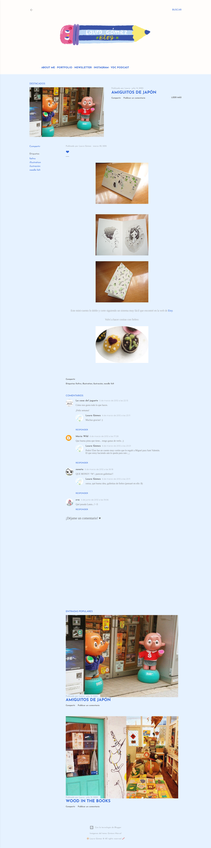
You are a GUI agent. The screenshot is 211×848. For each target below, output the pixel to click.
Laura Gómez (93, 415)
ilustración (35, 166)
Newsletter (83, 67)
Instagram (101, 67)
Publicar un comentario (134, 98)
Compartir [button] (116, 98)
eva (78, 500)
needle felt (35, 170)
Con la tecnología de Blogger (105, 827)
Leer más (176, 98)
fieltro (33, 158)
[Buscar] (176, 10)
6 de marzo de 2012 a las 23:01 (116, 446)
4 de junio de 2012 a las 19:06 (94, 499)
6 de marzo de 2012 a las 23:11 (116, 415)
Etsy (170, 310)
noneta (79, 469)
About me (48, 67)
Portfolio (64, 67)
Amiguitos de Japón (133, 93)
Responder (82, 430)
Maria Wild (82, 436)
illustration (35, 162)
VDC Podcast (120, 67)
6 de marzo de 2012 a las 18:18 (99, 469)
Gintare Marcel (114, 833)
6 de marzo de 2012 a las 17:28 (104, 436)
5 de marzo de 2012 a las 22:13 (113, 400)
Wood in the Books (88, 801)
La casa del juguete (87, 400)
